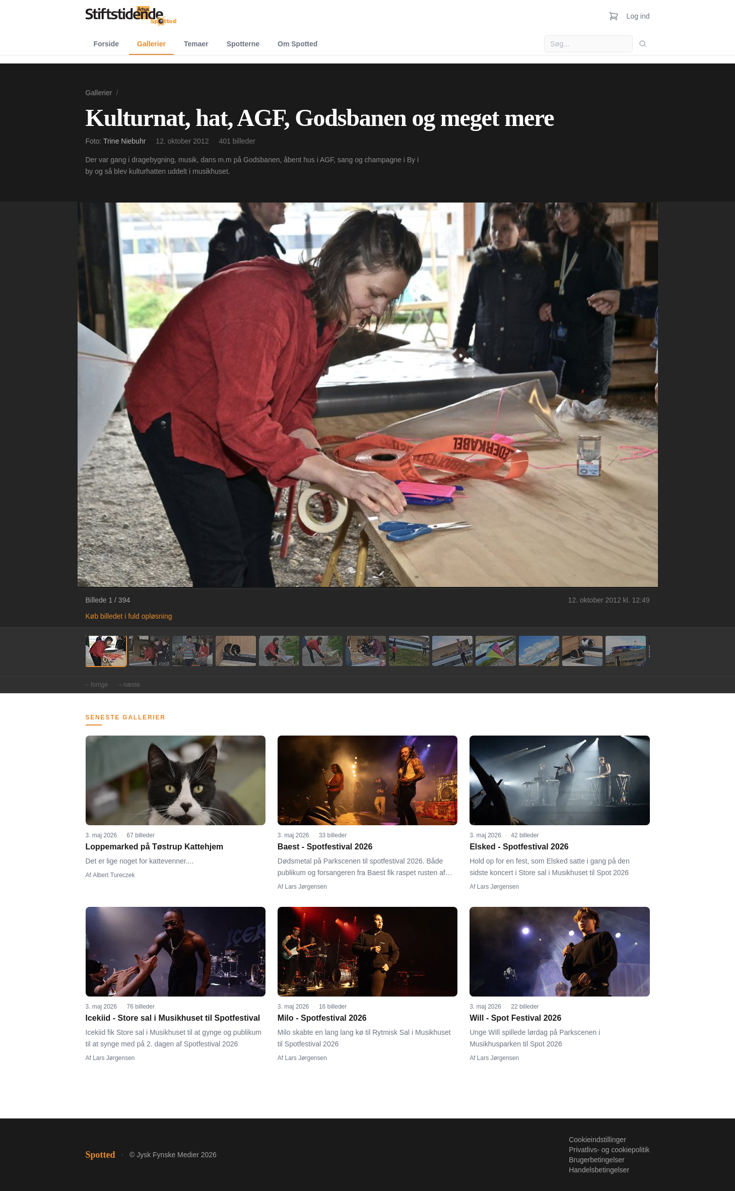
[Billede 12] (582, 651)
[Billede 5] (279, 651)
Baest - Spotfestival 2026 (325, 846)
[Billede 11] (539, 651)
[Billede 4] (236, 651)
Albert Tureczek (114, 875)
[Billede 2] (149, 651)
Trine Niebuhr (124, 141)
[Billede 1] (106, 651)
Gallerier (151, 44)
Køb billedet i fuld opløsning (129, 616)
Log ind (638, 16)
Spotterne (243, 44)
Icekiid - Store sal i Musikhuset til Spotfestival (173, 1018)
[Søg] (643, 44)
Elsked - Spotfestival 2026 (519, 846)
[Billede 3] (192, 651)
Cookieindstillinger (597, 1140)
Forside (106, 44)
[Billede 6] (322, 651)
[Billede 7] (366, 651)
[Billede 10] (496, 651)
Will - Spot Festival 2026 (515, 1018)
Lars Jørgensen (306, 886)
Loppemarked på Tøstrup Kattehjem (155, 846)
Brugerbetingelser (597, 1160)
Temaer (196, 44)
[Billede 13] (626, 651)
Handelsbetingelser (599, 1170)
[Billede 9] (452, 651)
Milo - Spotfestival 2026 (322, 1018)
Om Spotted (297, 44)
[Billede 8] (409, 651)
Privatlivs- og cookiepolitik (609, 1150)
